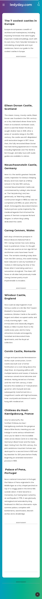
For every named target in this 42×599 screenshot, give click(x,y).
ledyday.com (21, 5)
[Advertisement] (21, 81)
